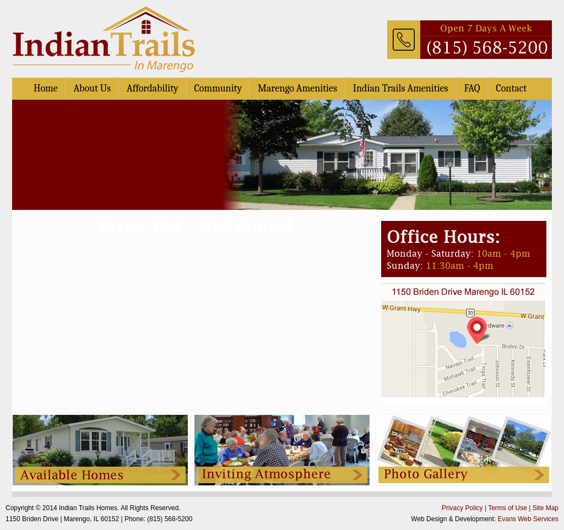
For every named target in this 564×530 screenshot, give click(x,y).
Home (46, 88)
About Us (92, 88)
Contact (511, 88)
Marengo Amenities (297, 88)
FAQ (472, 88)
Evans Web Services (528, 519)
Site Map (545, 508)
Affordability (152, 88)
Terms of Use (507, 508)
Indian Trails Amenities (400, 88)
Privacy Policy (462, 508)
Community (218, 88)
